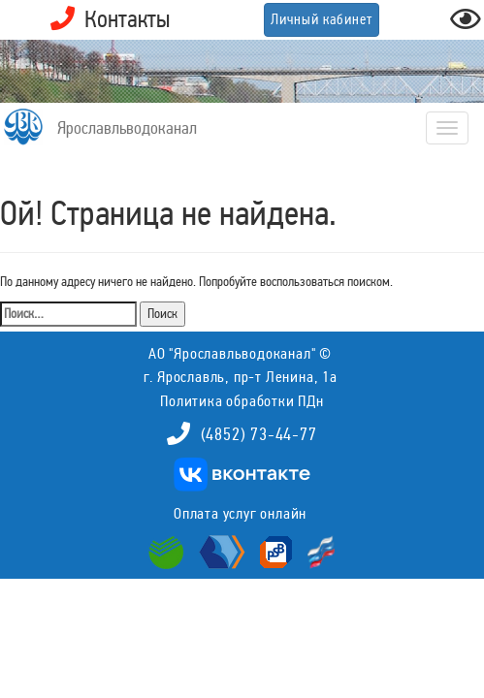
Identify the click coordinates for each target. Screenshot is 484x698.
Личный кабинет (321, 19)
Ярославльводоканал (127, 128)
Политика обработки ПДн (242, 401)
